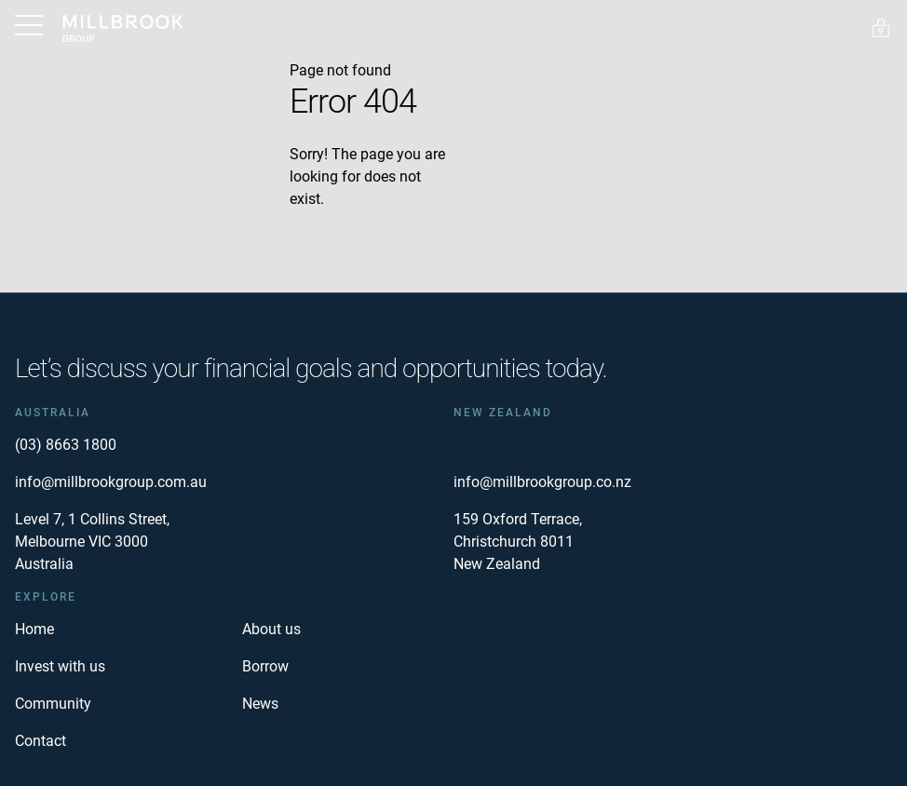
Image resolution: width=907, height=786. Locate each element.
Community (53, 703)
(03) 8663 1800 (65, 445)
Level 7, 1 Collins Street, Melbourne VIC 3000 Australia (92, 541)
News (260, 703)
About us (271, 629)
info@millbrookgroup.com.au (111, 482)
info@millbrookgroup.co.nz (542, 482)
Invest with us (60, 666)
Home (34, 629)
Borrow (265, 666)
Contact (40, 741)
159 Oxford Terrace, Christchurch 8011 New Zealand (518, 541)
